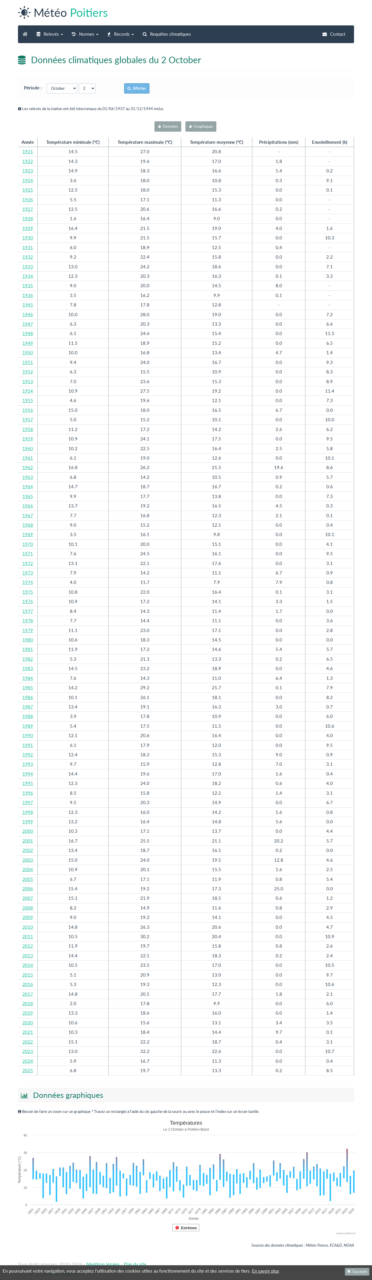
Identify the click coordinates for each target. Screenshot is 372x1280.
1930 (27, 237)
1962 (27, 467)
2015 (27, 974)
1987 (27, 706)
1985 (27, 687)
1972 (27, 563)
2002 (27, 850)
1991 (27, 745)
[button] (50, 34)
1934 (27, 276)
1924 (27, 180)
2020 (27, 1022)
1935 (27, 285)
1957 (27, 419)
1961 (27, 458)
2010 (27, 927)
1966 (27, 505)
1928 (27, 218)
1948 (27, 333)
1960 (27, 448)
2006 (27, 888)
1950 (27, 352)
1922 (27, 161)
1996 (27, 793)
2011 (27, 936)
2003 (27, 860)
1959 (27, 438)
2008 (27, 907)
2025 (27, 1070)
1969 (27, 534)
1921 (27, 151)
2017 (27, 994)
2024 (27, 1061)
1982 (27, 659)
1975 (27, 592)
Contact (333, 34)
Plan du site (135, 1264)
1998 (27, 812)
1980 (27, 639)
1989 (27, 726)
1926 (27, 199)
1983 (27, 668)
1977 (27, 611)
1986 (27, 697)
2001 (27, 840)
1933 (27, 266)
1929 (27, 228)
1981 (27, 649)
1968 (27, 525)
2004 (27, 869)
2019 (27, 1012)
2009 (27, 917)
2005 (27, 879)
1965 (27, 496)
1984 (27, 678)
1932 (27, 256)
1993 (27, 764)
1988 (27, 716)
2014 (27, 965)
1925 (27, 189)
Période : (34, 87)
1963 (27, 477)
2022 (27, 1041)
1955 (27, 400)
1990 (27, 735)
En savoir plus (265, 1271)
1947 (27, 323)
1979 (27, 630)
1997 (27, 802)
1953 (27, 381)
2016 (27, 984)
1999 (27, 821)
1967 (27, 515)
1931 (27, 247)
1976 (27, 601)
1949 (27, 343)
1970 (27, 544)
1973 (27, 572)
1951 (27, 362)
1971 (27, 553)
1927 (27, 209)
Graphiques (201, 126)
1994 (27, 773)
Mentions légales (103, 1264)
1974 (27, 582)
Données (168, 126)
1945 (27, 304)
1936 (27, 295)
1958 (27, 429)
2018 (27, 1003)
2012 (27, 945)
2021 (27, 1032)
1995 (27, 783)
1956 (27, 410)
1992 (27, 754)
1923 (27, 170)
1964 (27, 486)
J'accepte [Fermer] (357, 1271)
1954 (27, 391)
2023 (27, 1051)
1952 (27, 371)
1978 (27, 620)
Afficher (136, 88)
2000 (27, 831)
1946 (27, 314)
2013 (27, 955)
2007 (27, 898)
